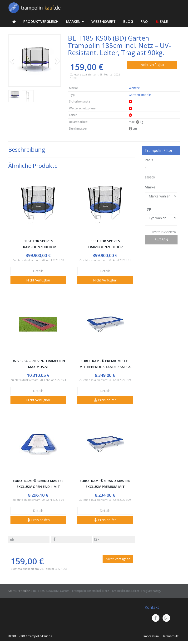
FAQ (144, 21)
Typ (148, 208)
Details (38, 271)
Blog (128, 21)
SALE (161, 21)
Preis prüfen (105, 400)
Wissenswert (103, 21)
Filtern (161, 239)
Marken (75, 21)
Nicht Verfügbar (152, 64)
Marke (150, 187)
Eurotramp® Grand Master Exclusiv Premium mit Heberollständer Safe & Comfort (105, 484)
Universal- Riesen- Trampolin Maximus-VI (38, 364)
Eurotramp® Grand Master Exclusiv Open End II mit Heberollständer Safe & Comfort (38, 484)
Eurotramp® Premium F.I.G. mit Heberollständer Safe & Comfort (105, 364)
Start (11, 591)
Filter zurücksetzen (163, 232)
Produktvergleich (41, 21)
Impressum (151, 636)
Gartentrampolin (140, 95)
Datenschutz (170, 636)
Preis (149, 159)
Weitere (134, 88)
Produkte (24, 591)
